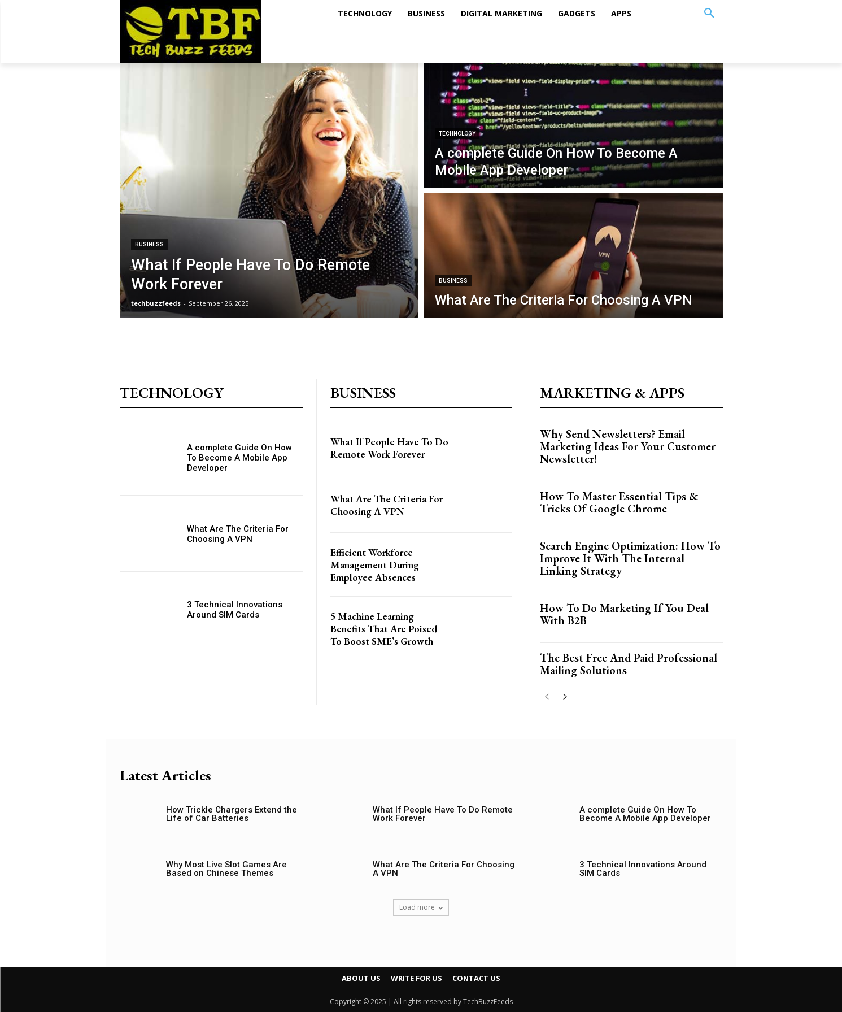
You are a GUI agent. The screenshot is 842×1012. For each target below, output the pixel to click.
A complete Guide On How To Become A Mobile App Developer (239, 457)
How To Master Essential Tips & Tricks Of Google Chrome (619, 502)
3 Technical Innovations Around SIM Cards (234, 610)
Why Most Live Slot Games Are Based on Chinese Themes (226, 868)
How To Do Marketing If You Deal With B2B (624, 614)
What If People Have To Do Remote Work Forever (388, 451)
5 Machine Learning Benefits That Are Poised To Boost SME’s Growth (385, 642)
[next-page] (565, 697)
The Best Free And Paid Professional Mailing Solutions (628, 663)
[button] (709, 13)
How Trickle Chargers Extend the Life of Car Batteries (231, 814)
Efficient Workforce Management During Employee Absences (381, 572)
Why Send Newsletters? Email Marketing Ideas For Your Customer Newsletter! (628, 446)
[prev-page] (547, 697)
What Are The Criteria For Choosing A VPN (238, 534)
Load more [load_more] (421, 907)
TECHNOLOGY (457, 134)
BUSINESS (149, 244)
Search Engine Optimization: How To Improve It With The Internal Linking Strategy (630, 558)
